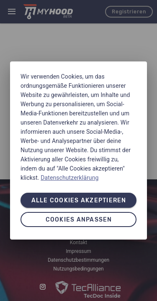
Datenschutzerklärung (69, 177)
